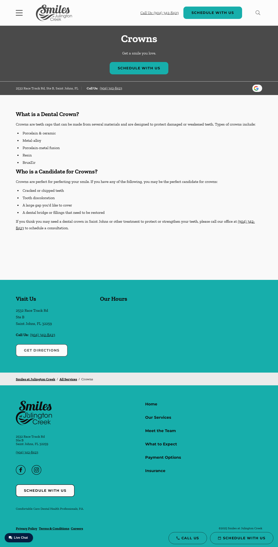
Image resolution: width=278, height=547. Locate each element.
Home (151, 404)
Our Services (158, 417)
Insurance (155, 470)
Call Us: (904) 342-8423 (159, 12)
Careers (77, 528)
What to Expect (161, 444)
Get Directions (41, 350)
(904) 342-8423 (111, 88)
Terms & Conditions (54, 528)
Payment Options (163, 457)
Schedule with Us (213, 13)
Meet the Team (160, 430)
